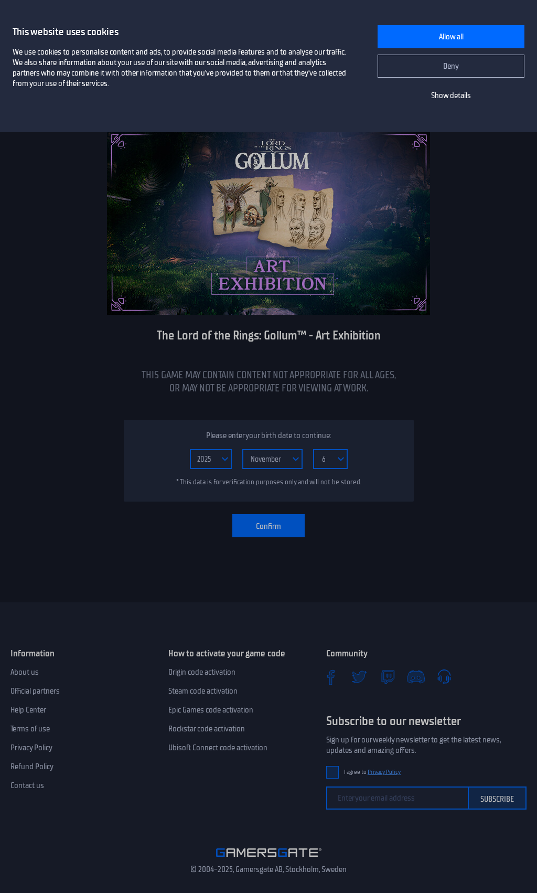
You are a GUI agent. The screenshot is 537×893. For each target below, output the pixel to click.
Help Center (28, 710)
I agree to (372, 772)
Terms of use (30, 729)
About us (24, 672)
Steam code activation (203, 691)
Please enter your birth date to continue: (268, 435)
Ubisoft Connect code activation (217, 747)
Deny (451, 66)
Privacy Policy (31, 747)
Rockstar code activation (206, 729)
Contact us (27, 785)
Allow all (451, 36)
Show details (451, 95)
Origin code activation (201, 672)
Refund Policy (31, 766)
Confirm (268, 526)
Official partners (35, 691)
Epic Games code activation (210, 710)
